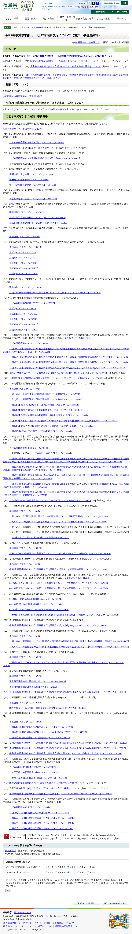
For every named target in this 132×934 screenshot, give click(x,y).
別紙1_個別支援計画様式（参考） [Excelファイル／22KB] (37, 217)
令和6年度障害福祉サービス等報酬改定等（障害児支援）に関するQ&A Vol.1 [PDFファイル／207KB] (58, 373)
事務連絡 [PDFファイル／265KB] (25, 247)
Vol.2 (12, 109)
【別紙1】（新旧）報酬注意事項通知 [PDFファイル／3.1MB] (39, 812)
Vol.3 (18, 109)
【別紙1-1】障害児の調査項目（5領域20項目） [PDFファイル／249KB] (44, 405)
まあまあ (61, 867)
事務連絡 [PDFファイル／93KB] (24, 236)
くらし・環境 (11, 18)
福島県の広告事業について (68, 926)
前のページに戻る (86, 903)
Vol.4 (25, 109)
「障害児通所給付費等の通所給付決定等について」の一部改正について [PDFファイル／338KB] (56, 378)
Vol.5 (32, 109)
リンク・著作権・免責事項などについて (54, 923)
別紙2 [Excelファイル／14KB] (23, 258)
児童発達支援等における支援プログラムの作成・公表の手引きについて (65, 66)
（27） (6, 713)
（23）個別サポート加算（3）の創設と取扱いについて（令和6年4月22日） (39, 652)
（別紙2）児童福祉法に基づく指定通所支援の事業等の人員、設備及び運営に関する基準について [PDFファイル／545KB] (68, 357)
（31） (6, 759)
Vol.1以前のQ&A (73, 109)
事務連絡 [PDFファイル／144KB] (25, 722)
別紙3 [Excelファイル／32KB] (23, 263)
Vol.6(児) (41, 109)
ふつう (72, 867)
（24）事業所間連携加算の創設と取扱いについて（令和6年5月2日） (36, 671)
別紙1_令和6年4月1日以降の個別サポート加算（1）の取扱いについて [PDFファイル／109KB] (55, 292)
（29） (6, 748)
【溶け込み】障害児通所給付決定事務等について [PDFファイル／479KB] (45, 394)
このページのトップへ (115, 903)
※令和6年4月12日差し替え (77, 338)
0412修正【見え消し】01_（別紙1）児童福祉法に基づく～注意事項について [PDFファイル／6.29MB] (58, 583)
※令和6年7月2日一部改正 (77, 578)
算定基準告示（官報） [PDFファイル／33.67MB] (33, 198)
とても (51, 867)
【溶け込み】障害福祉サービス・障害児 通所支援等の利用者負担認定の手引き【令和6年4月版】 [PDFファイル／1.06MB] (69, 641)
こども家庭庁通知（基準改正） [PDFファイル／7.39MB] (36, 142)
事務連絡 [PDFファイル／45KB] (24, 636)
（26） (6, 697)
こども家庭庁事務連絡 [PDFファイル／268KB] (32, 303)
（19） (6, 574)
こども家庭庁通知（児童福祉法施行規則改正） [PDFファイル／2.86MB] (44, 158)
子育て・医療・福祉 (66, 18)
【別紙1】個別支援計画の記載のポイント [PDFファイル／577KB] (41, 727)
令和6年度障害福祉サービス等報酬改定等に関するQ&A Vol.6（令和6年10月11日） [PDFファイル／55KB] (60, 793)
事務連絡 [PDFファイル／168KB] (25, 548)
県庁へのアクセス (22, 912)
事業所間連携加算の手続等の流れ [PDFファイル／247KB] (37, 681)
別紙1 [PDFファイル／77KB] (23, 252)
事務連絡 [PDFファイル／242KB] (25, 212)
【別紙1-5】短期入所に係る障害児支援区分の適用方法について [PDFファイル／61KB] (51, 426)
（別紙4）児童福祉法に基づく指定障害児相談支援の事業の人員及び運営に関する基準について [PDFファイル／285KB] (67, 367)
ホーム (15, 27)
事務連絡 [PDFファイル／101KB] (25, 703)
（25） (6, 692)
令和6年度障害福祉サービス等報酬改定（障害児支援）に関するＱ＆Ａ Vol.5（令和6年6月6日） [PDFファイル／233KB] (67, 748)
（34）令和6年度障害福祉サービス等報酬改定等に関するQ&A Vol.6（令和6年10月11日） (69, 56)
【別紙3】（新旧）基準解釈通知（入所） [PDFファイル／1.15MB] (41, 823)
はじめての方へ (61, 3)
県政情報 (121, 18)
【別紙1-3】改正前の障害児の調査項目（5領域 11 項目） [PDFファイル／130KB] (48, 415)
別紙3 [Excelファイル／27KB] (23, 319)
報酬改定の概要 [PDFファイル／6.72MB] (29, 179)
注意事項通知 (20, 96)
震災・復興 (30, 18)
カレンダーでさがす (119, 12)
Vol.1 (5, 109)
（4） (5, 190)
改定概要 (7, 96)
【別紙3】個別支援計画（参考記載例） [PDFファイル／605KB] (40, 737)
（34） (6, 793)
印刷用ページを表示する (87, 42)
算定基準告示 (35, 96)
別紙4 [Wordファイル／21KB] (23, 268)
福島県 (10, 5)
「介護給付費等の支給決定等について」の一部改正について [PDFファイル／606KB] (50, 500)
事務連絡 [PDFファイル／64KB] (24, 564)
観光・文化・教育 (85, 18)
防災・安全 (48, 18)
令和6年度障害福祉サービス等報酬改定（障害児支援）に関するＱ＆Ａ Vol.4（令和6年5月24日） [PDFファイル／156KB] (68, 743)
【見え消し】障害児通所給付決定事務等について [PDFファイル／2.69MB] (45, 399)
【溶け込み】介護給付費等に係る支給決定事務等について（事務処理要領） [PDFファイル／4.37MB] (58, 516)
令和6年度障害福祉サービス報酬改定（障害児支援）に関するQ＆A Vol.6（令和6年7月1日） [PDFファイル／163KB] (65, 753)
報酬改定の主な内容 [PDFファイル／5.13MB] (31, 174)
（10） (6, 335)
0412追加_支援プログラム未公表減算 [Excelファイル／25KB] (39, 609)
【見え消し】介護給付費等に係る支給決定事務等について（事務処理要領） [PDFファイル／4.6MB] (58, 521)
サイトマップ (61, 9)
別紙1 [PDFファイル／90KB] (23, 308)
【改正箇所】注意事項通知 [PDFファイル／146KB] (34, 772)
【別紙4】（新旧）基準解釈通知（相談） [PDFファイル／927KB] (41, 828)
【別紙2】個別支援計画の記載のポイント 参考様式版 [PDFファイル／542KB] (48, 732)
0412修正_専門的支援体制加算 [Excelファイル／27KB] (35, 604)
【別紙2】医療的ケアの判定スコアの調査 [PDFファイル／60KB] (40, 431)
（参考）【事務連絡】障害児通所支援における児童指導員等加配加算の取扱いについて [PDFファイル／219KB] (64, 615)
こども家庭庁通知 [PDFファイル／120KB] (29, 807)
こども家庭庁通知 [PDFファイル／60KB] (29, 343)
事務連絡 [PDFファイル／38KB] (24, 389)
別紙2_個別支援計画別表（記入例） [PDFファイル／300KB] (38, 223)
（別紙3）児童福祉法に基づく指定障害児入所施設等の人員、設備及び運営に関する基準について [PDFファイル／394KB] (68, 362)
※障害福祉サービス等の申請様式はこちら (24, 129)
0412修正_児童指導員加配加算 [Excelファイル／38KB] (35, 599)
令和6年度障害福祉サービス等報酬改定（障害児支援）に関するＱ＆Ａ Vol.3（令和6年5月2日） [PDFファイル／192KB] (67, 692)
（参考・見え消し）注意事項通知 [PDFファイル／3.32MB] (38, 778)
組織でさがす (100, 12)
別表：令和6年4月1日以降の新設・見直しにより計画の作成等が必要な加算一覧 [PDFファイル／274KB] (60, 553)
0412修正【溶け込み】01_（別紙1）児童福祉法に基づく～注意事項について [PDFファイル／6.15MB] (58, 588)
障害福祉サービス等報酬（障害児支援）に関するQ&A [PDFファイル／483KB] (47, 708)
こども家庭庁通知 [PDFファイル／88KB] (52, 453)
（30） (6, 753)
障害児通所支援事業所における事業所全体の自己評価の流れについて (64, 61)
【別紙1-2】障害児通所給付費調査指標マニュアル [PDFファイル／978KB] (45, 410)
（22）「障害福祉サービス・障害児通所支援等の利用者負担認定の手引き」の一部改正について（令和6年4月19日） (60, 631)
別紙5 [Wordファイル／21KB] (23, 273)
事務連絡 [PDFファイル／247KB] (25, 676)
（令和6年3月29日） (117, 373)
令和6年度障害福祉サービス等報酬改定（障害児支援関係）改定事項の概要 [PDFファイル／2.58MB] (58, 569)
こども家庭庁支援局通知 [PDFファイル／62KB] (32, 767)
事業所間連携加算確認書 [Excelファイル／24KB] (33, 687)
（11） (6, 373)
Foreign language (61, 6)
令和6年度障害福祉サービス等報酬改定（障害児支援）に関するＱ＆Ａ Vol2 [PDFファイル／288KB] (58, 625)
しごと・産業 (103, 18)
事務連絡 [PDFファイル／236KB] (25, 657)
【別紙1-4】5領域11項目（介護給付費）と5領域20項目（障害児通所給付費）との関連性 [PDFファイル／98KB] (63, 420)
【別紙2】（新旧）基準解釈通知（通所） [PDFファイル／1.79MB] (41, 818)
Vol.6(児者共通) (55, 109)
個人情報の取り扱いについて (17, 923)
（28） (6, 743)
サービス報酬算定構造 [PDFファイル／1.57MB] (32, 185)
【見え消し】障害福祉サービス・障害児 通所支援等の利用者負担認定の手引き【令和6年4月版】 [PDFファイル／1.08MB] (69, 646)
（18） (6, 559)
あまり (82, 867)
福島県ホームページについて (17, 926)
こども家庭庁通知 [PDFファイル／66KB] (29, 448)
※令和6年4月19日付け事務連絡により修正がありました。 (40, 537)
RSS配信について (43, 926)
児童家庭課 (38, 27)
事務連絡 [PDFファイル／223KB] (25, 287)
